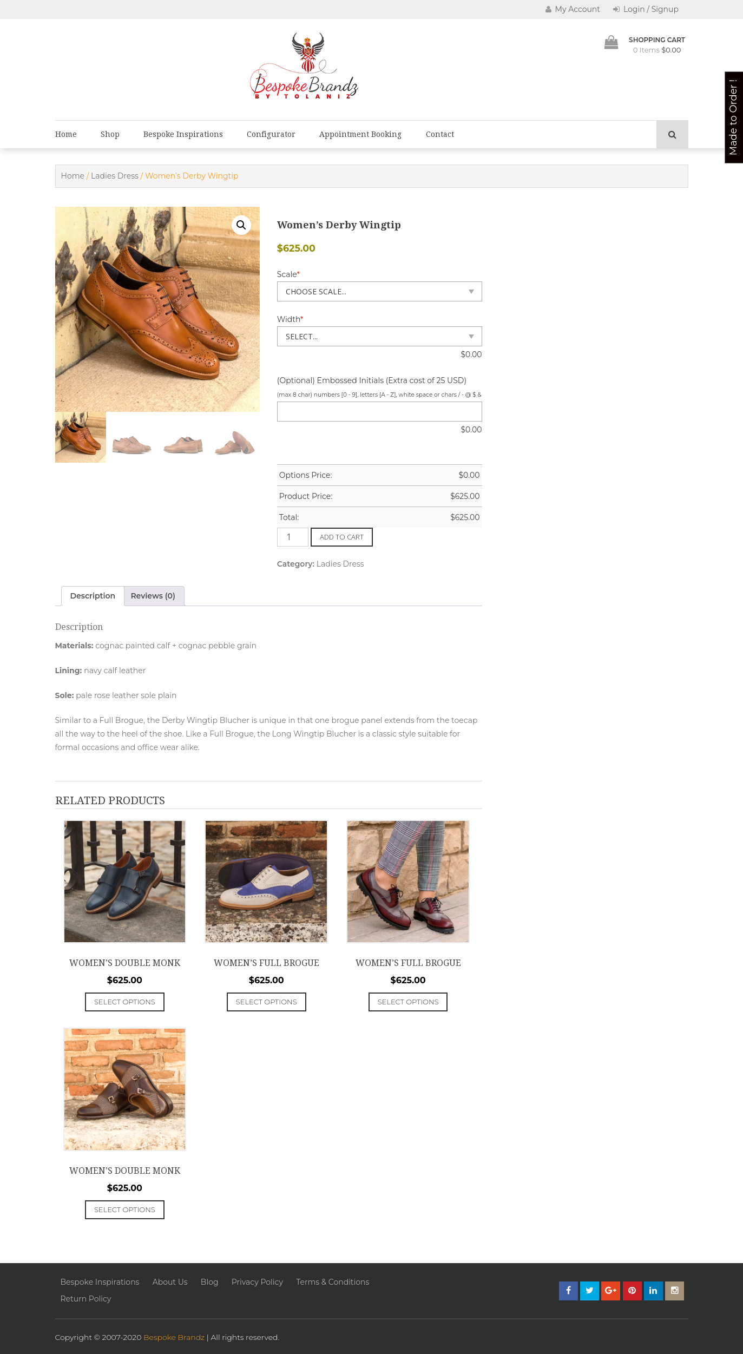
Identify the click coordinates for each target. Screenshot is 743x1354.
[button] (241, 225)
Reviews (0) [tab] (152, 596)
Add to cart (342, 537)
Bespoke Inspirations (183, 134)
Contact (440, 134)
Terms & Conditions (332, 1282)
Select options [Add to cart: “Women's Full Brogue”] (266, 1001)
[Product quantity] (292, 537)
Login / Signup (646, 9)
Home (66, 134)
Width (290, 319)
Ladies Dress (115, 176)
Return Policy (86, 1299)
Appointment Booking (360, 134)
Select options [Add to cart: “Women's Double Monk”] (124, 1001)
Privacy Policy (257, 1282)
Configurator (271, 134)
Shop (110, 134)
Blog (210, 1282)
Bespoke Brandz (174, 1337)
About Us (170, 1282)
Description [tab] (93, 596)
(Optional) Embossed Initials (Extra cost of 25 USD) (371, 380)
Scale (288, 274)
